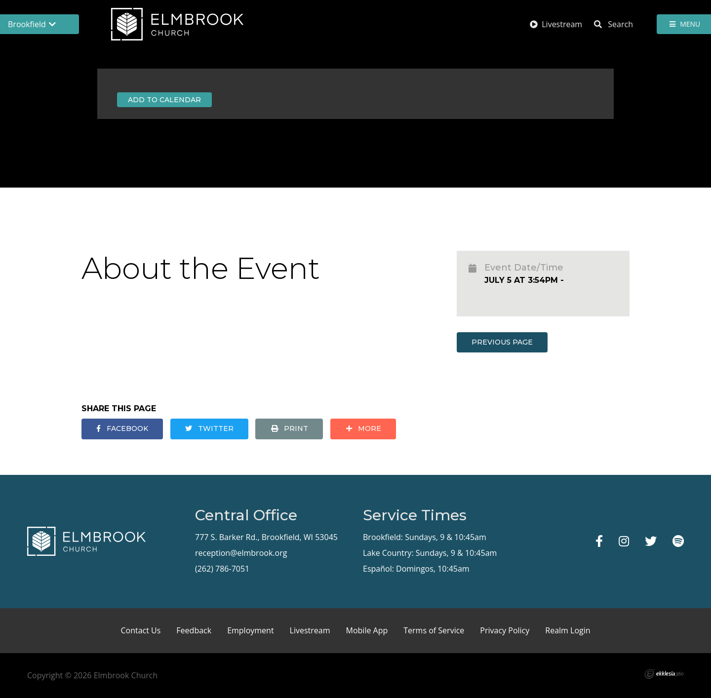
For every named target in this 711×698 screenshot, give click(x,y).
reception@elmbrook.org (241, 552)
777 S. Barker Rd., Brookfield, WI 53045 (266, 537)
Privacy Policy (504, 630)
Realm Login (567, 630)
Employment (250, 630)
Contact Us (140, 630)
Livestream (556, 24)
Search (613, 24)
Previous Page (502, 342)
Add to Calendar (164, 99)
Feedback (193, 630)
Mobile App (367, 630)
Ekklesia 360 (664, 674)
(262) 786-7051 (222, 568)
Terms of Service (433, 630)
